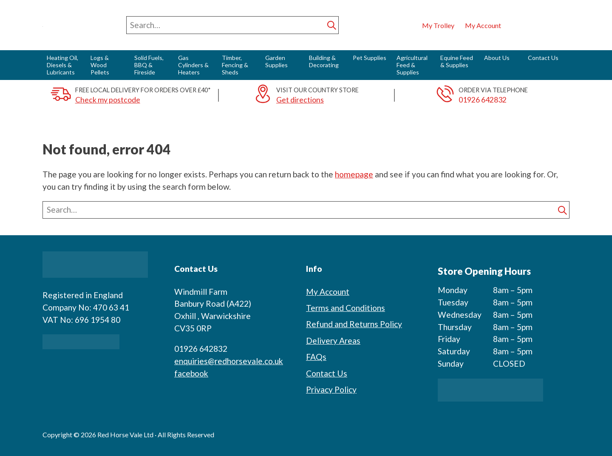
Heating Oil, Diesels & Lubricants (62, 65)
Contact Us (543, 57)
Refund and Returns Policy (354, 324)
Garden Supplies (276, 61)
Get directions (300, 99)
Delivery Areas (333, 340)
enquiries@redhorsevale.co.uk (228, 361)
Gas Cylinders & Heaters (193, 65)
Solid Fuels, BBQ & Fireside (149, 65)
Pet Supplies (369, 57)
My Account (327, 291)
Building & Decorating (324, 61)
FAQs (316, 357)
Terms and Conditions (345, 308)
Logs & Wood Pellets (100, 65)
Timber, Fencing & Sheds (235, 65)
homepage (354, 174)
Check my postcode (107, 99)
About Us (497, 57)
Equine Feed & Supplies (456, 61)
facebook (191, 373)
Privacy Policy (331, 389)
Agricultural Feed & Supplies (412, 65)
